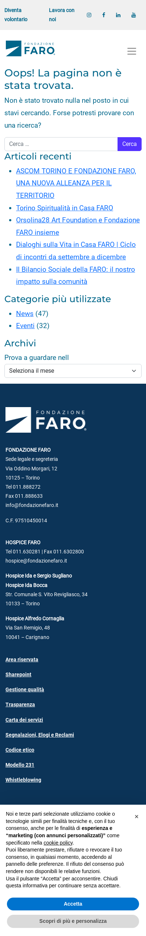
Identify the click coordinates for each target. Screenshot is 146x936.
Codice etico (19, 750)
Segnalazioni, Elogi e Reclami (39, 735)
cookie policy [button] (58, 843)
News (25, 313)
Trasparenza (20, 705)
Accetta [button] (73, 904)
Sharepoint (18, 675)
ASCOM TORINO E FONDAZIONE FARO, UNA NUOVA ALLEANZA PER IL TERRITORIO (76, 183)
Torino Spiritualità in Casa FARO (64, 208)
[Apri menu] (132, 51)
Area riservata (21, 660)
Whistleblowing (23, 780)
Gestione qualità (24, 690)
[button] (136, 816)
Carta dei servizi (24, 720)
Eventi (25, 326)
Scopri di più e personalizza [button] (73, 921)
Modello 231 (19, 765)
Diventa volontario (15, 15)
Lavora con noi (61, 15)
